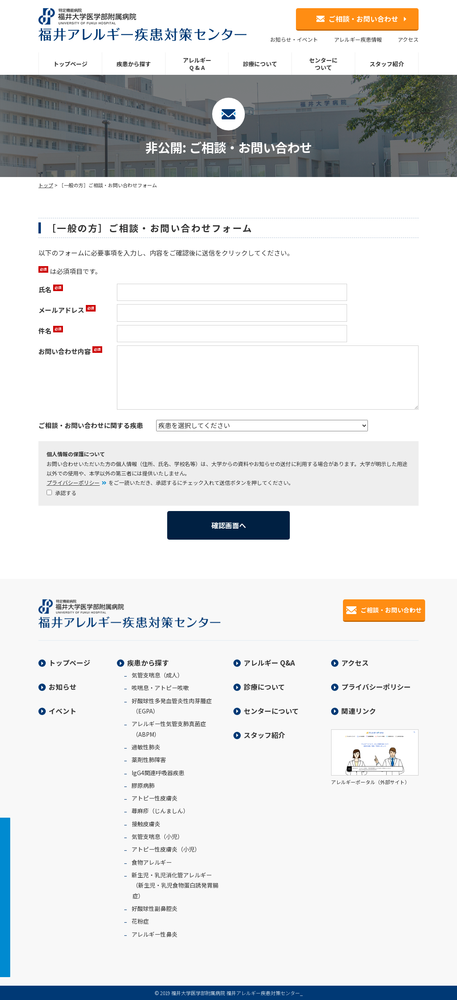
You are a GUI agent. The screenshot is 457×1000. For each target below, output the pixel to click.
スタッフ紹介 (387, 64)
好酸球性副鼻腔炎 (154, 908)
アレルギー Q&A (269, 662)
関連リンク (358, 711)
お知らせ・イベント (294, 39)
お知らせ (62, 687)
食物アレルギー (152, 862)
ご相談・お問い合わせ (357, 18)
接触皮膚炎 (146, 824)
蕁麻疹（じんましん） (160, 811)
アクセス (408, 39)
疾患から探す (133, 64)
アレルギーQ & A (197, 64)
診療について (260, 64)
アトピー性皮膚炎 (154, 798)
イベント (62, 711)
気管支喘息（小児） (157, 836)
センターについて (323, 64)
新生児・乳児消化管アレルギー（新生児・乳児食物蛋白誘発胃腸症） (175, 885)
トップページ (70, 64)
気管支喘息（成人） (157, 675)
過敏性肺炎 (146, 747)
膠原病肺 (143, 785)
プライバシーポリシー (73, 483)
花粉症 (140, 921)
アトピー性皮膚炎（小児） (166, 849)
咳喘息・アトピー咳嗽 (160, 688)
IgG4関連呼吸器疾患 (158, 773)
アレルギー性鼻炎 (154, 934)
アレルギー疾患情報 (358, 39)
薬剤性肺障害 (149, 760)
